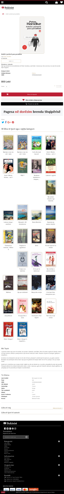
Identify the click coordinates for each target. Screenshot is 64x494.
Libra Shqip (7, 443)
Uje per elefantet (22, 292)
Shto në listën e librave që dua (33, 100)
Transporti (6, 461)
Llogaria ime (9, 465)
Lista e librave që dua (9, 472)
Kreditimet (6, 468)
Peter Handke (7, 56)
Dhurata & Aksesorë (9, 450)
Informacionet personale (10, 471)
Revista (6, 449)
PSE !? (22, 175)
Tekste (5, 446)
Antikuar (6, 452)
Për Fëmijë (6, 447)
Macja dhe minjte (36, 292)
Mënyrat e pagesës (8, 462)
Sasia (2, 86)
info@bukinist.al (20, 481)
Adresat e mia (7, 469)
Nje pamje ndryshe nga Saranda (50, 198)
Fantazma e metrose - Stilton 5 (8, 247)
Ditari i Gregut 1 (8, 339)
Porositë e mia (7, 467)
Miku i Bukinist (7, 459)
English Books (7, 444)
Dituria (34, 73)
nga (2, 56)
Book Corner (7, 453)
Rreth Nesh (7, 458)
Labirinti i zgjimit (51, 175)
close (3, 492)
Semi (36, 245)
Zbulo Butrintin (36, 222)
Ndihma (8, 292)
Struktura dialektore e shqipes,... (36, 177)
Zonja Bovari (8, 315)
